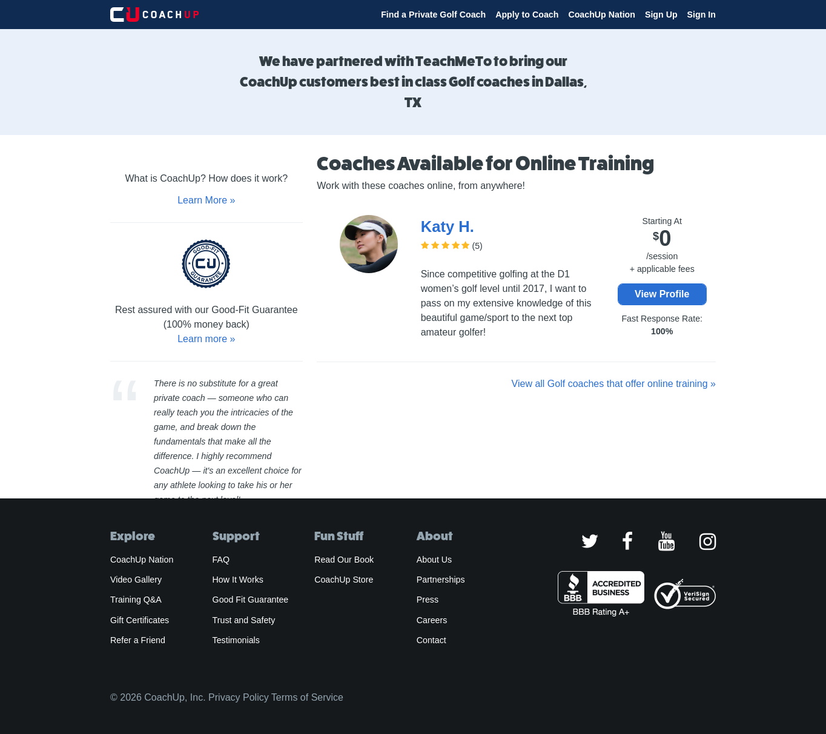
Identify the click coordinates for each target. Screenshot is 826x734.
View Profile (662, 294)
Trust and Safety (244, 620)
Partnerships (441, 579)
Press (427, 599)
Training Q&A (136, 599)
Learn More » (206, 200)
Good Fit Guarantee (251, 599)
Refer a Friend (137, 640)
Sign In (701, 14)
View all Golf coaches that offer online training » (614, 384)
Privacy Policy (238, 697)
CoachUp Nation (601, 14)
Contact (431, 640)
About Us (434, 559)
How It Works (238, 579)
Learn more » (206, 339)
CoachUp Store (343, 579)
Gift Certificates (139, 620)
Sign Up (661, 14)
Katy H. (447, 226)
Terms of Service (307, 697)
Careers (432, 620)
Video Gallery (136, 579)
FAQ (221, 559)
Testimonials (236, 640)
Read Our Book (344, 559)
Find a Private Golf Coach (433, 14)
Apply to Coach (526, 14)
